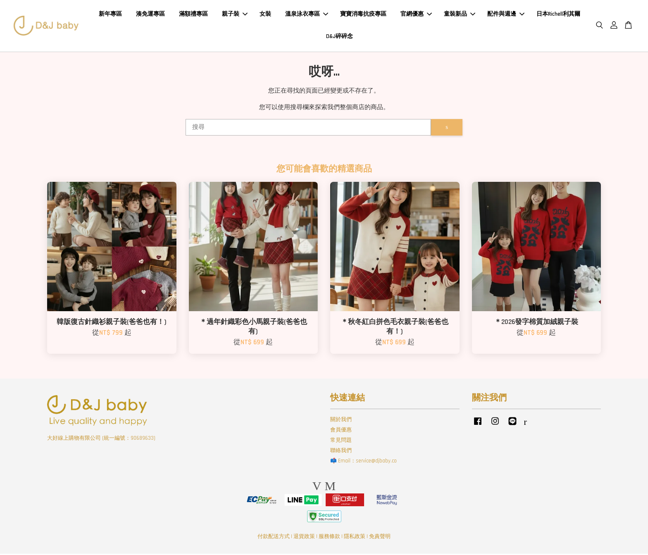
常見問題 (341, 441)
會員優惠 (341, 431)
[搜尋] (308, 128)
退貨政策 (304, 537)
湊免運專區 (150, 15)
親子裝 (235, 15)
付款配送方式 (273, 537)
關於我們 (341, 420)
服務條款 (329, 537)
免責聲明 (380, 537)
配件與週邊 (505, 15)
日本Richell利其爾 (558, 15)
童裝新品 (459, 15)
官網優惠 (416, 15)
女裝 (265, 15)
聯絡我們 (341, 451)
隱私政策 (354, 537)
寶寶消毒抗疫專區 (363, 15)
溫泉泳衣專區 (306, 15)
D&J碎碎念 (339, 37)
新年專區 (110, 15)
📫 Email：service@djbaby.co (363, 462)
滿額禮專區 (193, 15)
